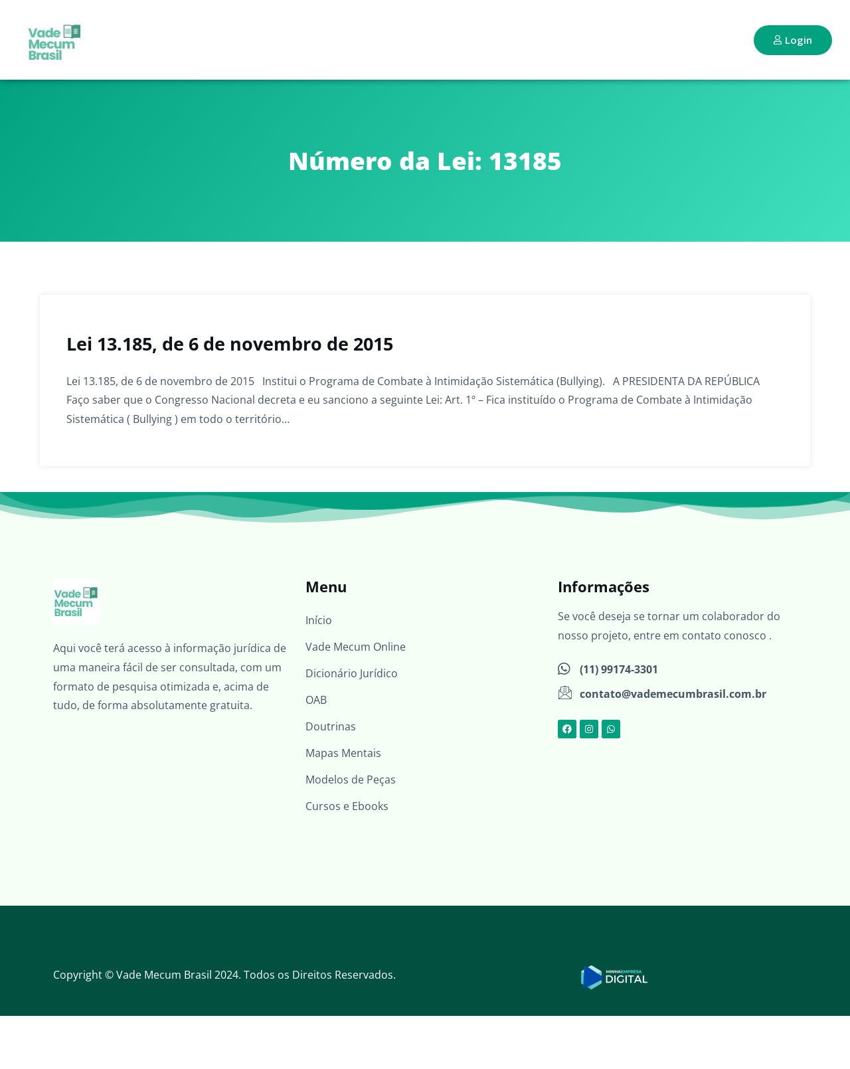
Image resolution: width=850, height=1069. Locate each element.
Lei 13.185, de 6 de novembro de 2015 (229, 343)
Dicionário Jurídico (351, 673)
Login (793, 39)
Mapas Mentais (343, 753)
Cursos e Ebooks (346, 806)
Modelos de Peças (350, 779)
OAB (316, 700)
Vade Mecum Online (355, 646)
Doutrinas (330, 726)
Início (318, 620)
